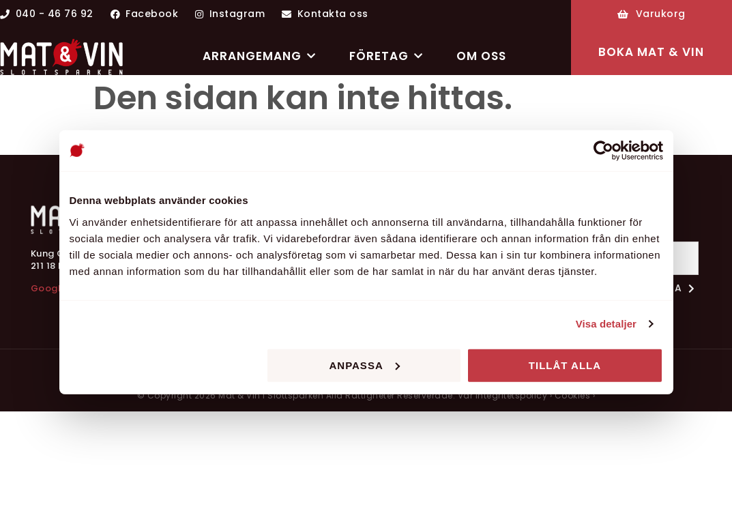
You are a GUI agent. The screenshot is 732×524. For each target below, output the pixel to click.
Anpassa (364, 364)
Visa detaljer (606, 324)
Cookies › (575, 395)
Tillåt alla (565, 364)
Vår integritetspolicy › (505, 395)
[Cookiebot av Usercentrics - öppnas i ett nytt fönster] (603, 151)
